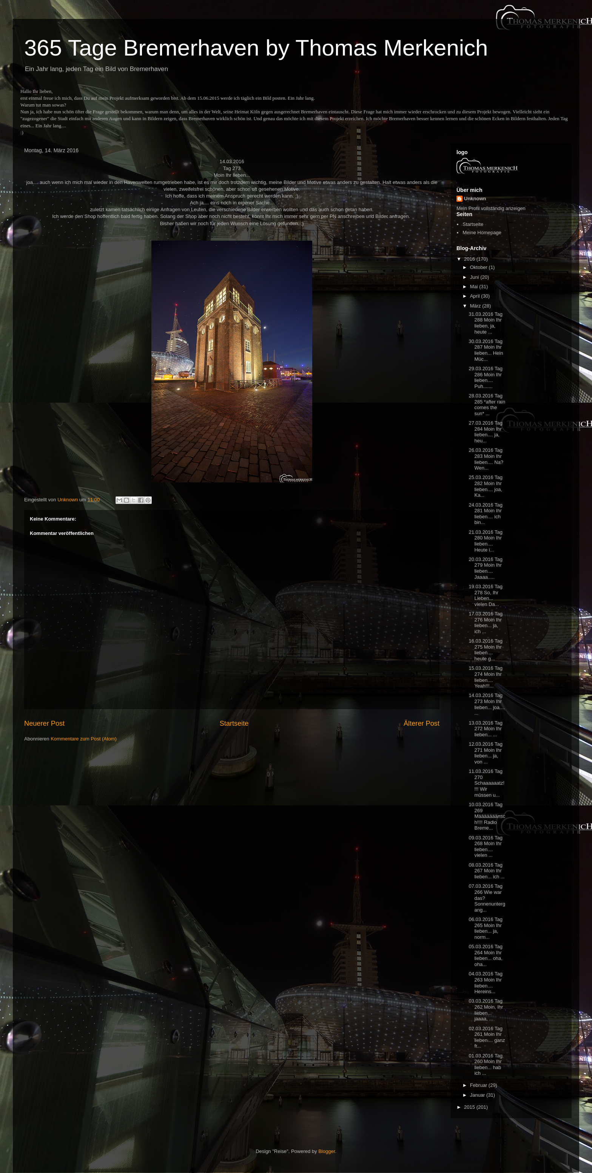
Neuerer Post (44, 723)
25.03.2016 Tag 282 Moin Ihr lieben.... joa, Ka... (485, 486)
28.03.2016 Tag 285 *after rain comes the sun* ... (487, 404)
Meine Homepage (481, 232)
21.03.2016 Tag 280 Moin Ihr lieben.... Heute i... (485, 541)
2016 (470, 259)
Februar (479, 1085)
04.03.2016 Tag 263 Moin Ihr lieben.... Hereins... (485, 982)
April (475, 296)
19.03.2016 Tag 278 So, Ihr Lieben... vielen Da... (485, 595)
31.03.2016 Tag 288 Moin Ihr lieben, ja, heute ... (485, 323)
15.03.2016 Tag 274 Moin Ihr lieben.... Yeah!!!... (485, 677)
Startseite (234, 723)
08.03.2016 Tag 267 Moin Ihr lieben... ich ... (486, 870)
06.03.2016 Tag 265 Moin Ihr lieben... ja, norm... (485, 928)
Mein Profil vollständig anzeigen (491, 208)
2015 (470, 1107)
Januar (478, 1095)
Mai (474, 286)
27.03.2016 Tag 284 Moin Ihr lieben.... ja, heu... (485, 432)
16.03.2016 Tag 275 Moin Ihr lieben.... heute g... (485, 649)
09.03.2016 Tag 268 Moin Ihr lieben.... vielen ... (485, 846)
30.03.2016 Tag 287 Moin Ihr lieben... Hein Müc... (486, 350)
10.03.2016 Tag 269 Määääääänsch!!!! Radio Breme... (487, 816)
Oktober (479, 267)
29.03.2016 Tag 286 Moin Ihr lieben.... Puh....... (485, 377)
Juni (475, 277)
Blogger (326, 1151)
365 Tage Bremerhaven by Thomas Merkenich (256, 47)
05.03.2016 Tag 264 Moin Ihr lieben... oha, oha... (485, 955)
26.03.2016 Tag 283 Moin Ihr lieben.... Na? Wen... (486, 459)
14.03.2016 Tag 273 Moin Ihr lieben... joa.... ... (487, 704)
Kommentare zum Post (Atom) (84, 739)
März (476, 306)
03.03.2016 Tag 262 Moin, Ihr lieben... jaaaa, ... (486, 1010)
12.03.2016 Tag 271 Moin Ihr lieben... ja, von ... (485, 753)
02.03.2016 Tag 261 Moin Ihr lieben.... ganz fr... (487, 1037)
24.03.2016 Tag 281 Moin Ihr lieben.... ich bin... (485, 513)
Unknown (475, 198)
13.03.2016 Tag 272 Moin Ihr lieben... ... (485, 728)
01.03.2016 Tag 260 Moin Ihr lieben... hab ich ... (485, 1064)
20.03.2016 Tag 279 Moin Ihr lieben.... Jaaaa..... (485, 568)
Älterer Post (421, 723)
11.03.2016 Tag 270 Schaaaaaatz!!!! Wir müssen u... (486, 782)
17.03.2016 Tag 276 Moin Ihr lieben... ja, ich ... (485, 622)
